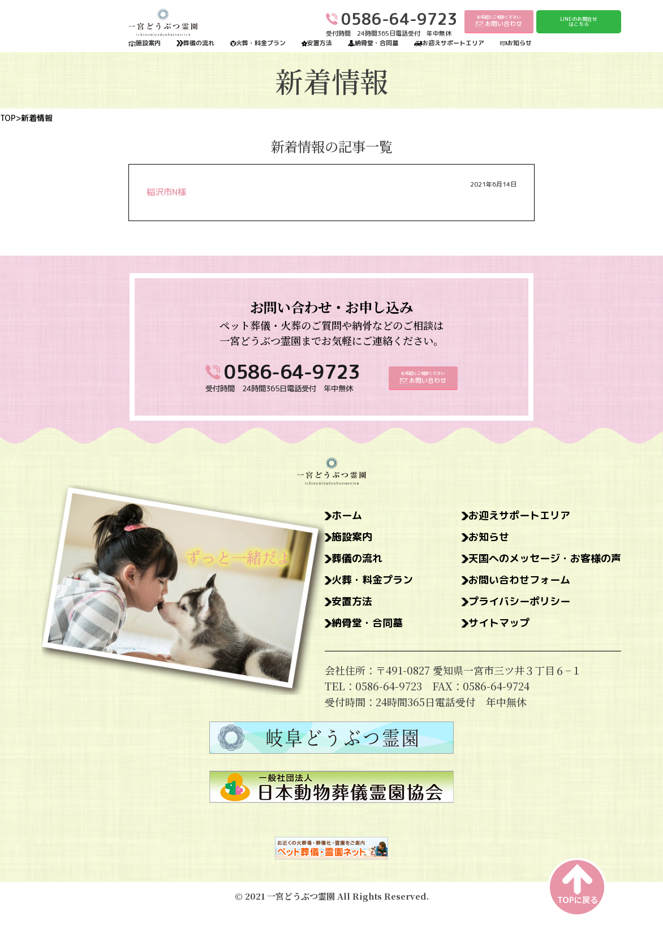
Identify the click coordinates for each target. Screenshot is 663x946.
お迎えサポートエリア (453, 43)
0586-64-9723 (292, 371)
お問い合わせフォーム (519, 580)
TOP (8, 118)
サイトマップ (498, 623)
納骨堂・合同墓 (376, 43)
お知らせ (519, 43)
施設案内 (148, 43)
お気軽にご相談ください (498, 21)
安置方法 (319, 43)
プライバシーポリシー (519, 602)
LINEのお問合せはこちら (578, 22)
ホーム (347, 516)
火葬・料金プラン (261, 43)
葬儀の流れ (198, 43)
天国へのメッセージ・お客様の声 (544, 559)
